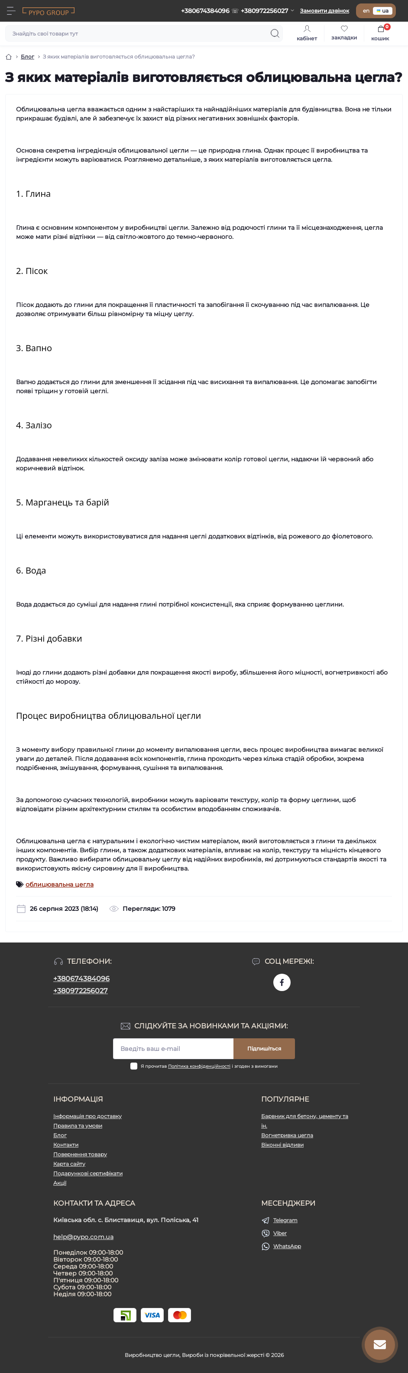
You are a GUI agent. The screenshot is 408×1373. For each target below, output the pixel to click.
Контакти (65, 1144)
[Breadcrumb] (8, 56)
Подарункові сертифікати (88, 1173)
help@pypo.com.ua (83, 1237)
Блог (60, 1135)
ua (383, 10)
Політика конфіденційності (199, 1066)
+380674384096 (81, 979)
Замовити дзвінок (324, 10)
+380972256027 (80, 991)
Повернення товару (80, 1154)
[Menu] (11, 11)
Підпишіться (264, 1048)
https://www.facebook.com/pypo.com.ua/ (282, 982)
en (366, 10)
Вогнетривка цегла (287, 1135)
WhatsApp (287, 1246)
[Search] (275, 33)
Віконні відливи (282, 1144)
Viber (280, 1233)
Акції (59, 1183)
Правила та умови (77, 1125)
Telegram (285, 1220)
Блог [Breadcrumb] (27, 56)
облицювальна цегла (60, 884)
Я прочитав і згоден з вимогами (209, 1066)
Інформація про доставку (87, 1116)
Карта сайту (69, 1164)
